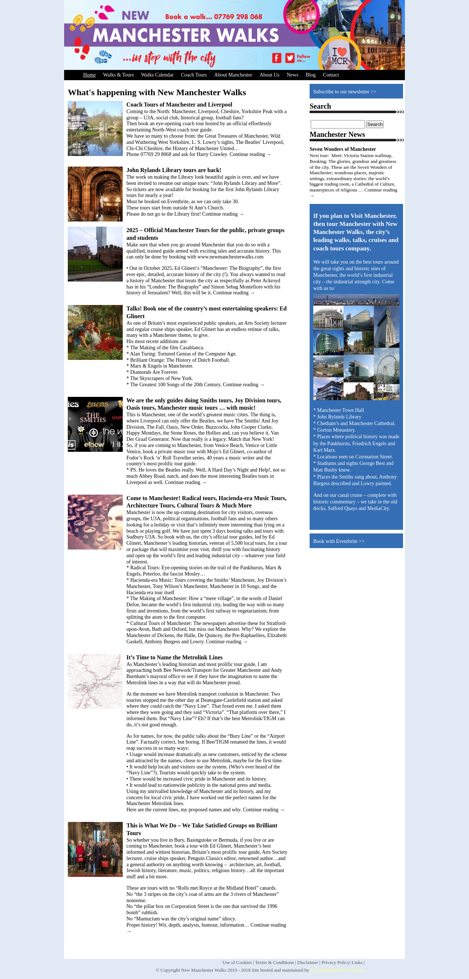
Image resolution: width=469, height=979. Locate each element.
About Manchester (233, 75)
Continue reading (250, 154)
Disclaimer (307, 962)
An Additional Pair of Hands (337, 970)
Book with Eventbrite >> (339, 541)
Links (357, 962)
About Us (269, 75)
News (292, 75)
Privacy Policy (335, 962)
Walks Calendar (157, 75)
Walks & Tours (118, 75)
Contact (331, 75)
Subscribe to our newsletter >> (344, 91)
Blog (310, 75)
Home (89, 75)
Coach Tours (194, 75)
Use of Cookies (237, 962)
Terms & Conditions (274, 962)
